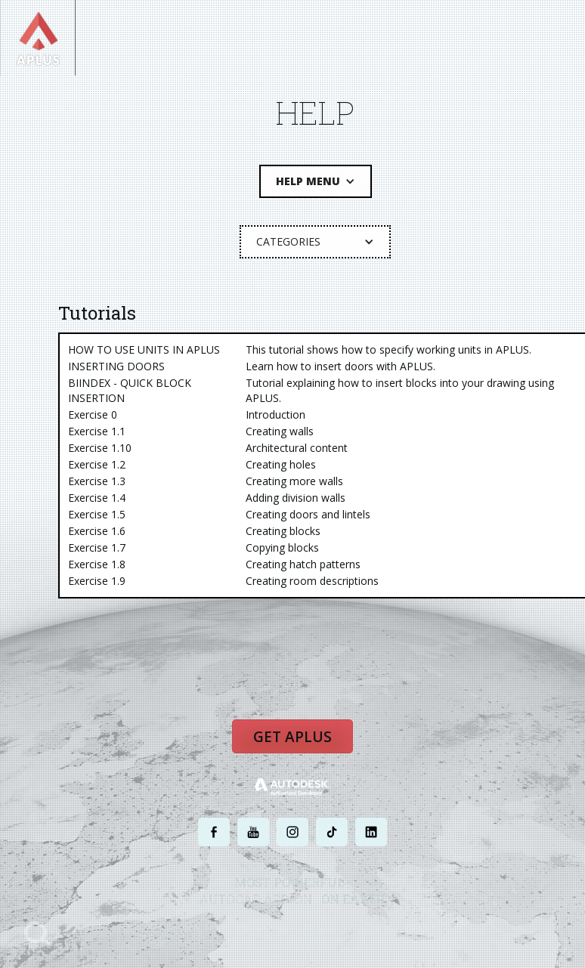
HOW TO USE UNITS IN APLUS (144, 349)
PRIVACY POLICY (265, 928)
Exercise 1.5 (96, 514)
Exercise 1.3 (96, 481)
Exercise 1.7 (96, 547)
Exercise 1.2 (96, 464)
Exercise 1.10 (100, 448)
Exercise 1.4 (96, 497)
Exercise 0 (92, 414)
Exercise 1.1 (96, 431)
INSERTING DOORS (116, 366)
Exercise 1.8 (96, 564)
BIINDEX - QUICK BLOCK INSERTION (129, 390)
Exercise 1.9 (96, 581)
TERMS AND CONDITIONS (348, 928)
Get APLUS (292, 737)
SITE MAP (419, 928)
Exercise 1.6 (96, 531)
